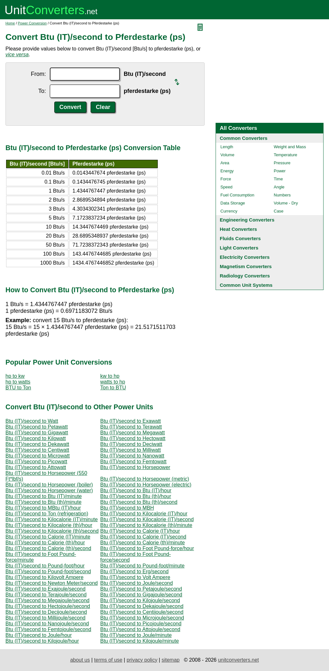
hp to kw (15, 376)
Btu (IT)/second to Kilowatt (35, 438)
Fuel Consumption (237, 195)
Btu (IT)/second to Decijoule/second (46, 612)
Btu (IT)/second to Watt (31, 421)
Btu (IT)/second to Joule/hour (38, 635)
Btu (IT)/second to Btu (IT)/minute (43, 496)
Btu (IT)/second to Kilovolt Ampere (44, 577)
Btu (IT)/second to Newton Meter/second (51, 583)
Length (226, 146)
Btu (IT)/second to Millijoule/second (45, 618)
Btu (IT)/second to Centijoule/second (141, 612)
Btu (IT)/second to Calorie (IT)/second (143, 537)
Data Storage (232, 203)
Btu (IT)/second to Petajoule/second (141, 589)
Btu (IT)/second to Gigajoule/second (141, 594)
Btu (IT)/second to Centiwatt (37, 450)
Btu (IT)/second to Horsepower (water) (49, 490)
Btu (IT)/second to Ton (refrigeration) (46, 513)
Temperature (285, 154)
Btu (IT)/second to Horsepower (135, 467)
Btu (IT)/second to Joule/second (136, 583)
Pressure (282, 162)
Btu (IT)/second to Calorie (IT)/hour (140, 531)
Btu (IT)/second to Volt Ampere (135, 577)
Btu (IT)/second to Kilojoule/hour (42, 641)
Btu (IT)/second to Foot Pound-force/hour (147, 548)
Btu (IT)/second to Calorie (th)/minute (142, 542)
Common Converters (243, 138)
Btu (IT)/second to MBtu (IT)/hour (43, 508)
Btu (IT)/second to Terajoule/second (45, 594)
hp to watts (17, 382)
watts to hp (112, 382)
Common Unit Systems (246, 285)
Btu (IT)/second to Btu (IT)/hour (135, 490)
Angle (279, 187)
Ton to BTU (113, 387)
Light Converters (239, 247)
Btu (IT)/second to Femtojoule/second (48, 629)
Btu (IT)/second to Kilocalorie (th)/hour (48, 525)
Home (10, 23)
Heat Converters (238, 229)
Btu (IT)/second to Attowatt (35, 467)
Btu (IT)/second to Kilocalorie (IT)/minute (51, 519)
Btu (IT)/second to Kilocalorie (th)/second (52, 531)
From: (38, 74)
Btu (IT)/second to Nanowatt (132, 455)
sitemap (171, 660)
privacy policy (142, 660)
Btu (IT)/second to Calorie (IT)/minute (47, 537)
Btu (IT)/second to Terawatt (131, 427)
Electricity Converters (245, 257)
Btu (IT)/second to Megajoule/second (47, 600)
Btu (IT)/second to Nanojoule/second (47, 623)
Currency (228, 211)
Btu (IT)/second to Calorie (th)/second (48, 548)
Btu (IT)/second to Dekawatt (37, 444)
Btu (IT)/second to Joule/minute (136, 635)
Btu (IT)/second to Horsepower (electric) (145, 484)
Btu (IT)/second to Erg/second (134, 571)
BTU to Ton (18, 387)
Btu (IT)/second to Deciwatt (131, 444)
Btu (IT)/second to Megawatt (132, 432)
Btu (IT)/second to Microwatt (37, 455)
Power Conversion (32, 23)
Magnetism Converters (246, 266)
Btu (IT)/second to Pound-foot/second (48, 571)
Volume (227, 154)
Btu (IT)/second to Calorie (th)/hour (45, 542)
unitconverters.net (238, 660)
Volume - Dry (286, 203)
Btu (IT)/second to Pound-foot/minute (142, 565)
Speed (226, 187)
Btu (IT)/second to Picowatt (36, 461)
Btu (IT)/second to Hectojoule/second (47, 606)
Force (225, 179)
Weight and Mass (290, 146)
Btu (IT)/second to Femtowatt (133, 461)
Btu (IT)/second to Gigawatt (36, 432)
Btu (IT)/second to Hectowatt (132, 438)
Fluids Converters (240, 238)
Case (278, 211)
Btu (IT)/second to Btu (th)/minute (43, 502)
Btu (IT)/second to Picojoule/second (141, 623)
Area (224, 162)
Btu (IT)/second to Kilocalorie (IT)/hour (143, 513)
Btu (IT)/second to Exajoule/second (45, 589)
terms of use (108, 660)
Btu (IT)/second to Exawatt (130, 421)
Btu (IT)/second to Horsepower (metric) (144, 479)
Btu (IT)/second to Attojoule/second (140, 629)
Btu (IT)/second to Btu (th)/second (138, 502)
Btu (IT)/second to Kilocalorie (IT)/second (147, 519)
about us (80, 660)
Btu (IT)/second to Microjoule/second (142, 618)
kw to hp (110, 376)
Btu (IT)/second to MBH (127, 508)
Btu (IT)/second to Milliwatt (130, 450)
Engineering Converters (247, 219)
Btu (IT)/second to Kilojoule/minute (139, 641)
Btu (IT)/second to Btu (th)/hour (135, 496)
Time (278, 179)
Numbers (282, 195)
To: (42, 91)
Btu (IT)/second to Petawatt (36, 427)
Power (280, 170)
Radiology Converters (245, 275)
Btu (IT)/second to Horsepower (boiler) (49, 484)
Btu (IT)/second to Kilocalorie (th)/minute (146, 525)
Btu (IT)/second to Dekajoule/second (141, 606)
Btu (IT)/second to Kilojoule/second (140, 600)
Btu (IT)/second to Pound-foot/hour (44, 565)
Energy (227, 170)
